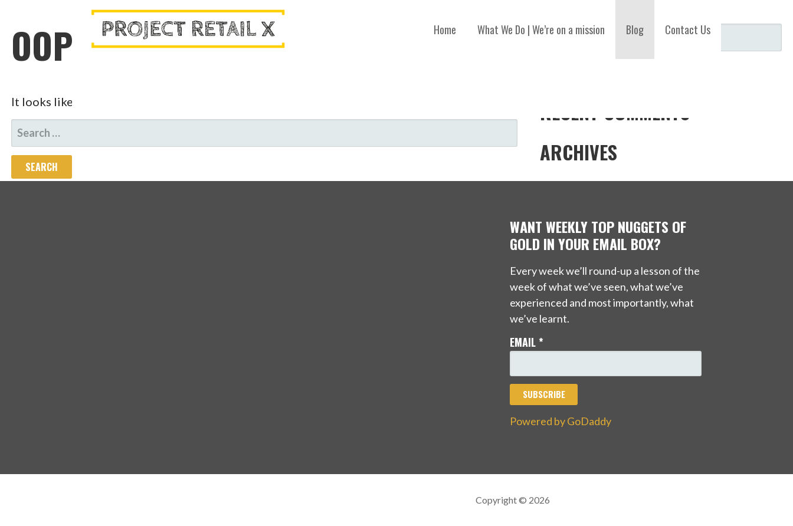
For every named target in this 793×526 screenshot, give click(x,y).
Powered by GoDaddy (560, 421)
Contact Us (687, 29)
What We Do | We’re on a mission (541, 29)
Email (526, 342)
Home (445, 29)
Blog (635, 29)
